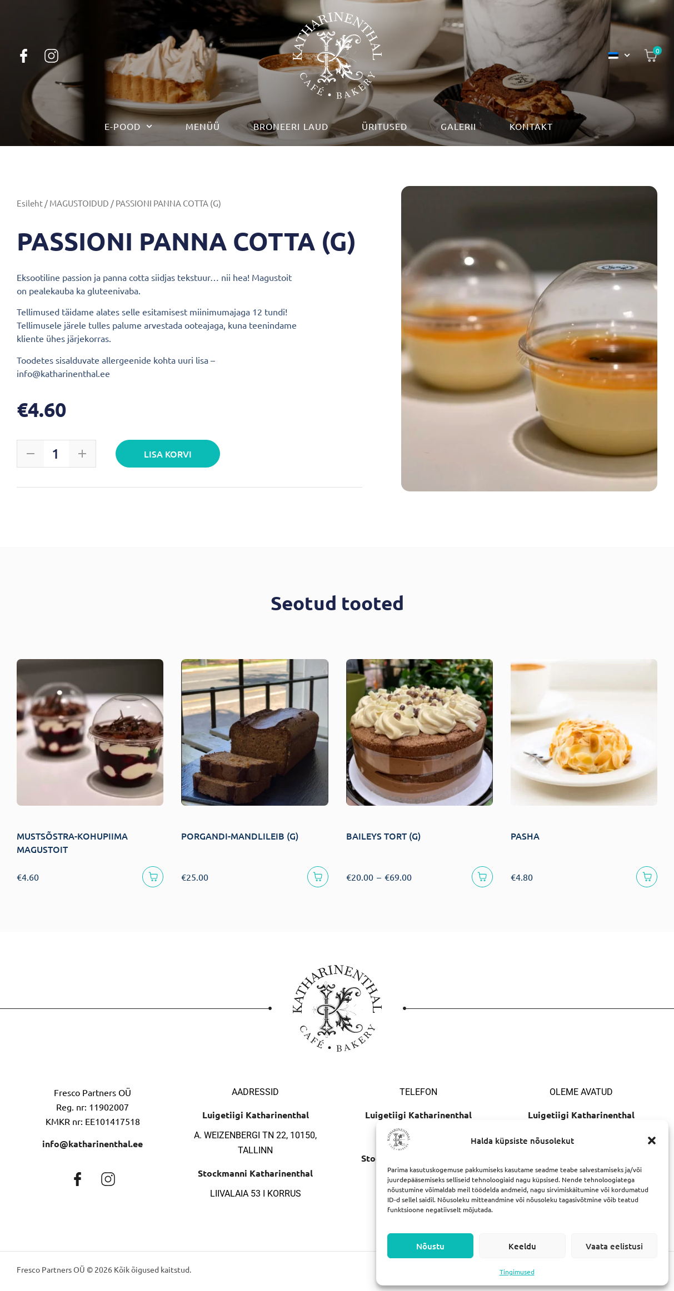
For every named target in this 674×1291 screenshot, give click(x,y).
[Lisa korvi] (150, 878)
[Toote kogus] (55, 453)
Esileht (30, 203)
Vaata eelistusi (614, 1246)
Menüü (203, 126)
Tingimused (517, 1271)
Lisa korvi (170, 453)
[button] (651, 1140)
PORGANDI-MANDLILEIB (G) (239, 836)
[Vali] (480, 878)
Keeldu (522, 1246)
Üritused (384, 126)
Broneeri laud (290, 126)
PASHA (525, 836)
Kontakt (531, 126)
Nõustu (430, 1246)
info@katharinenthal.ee (92, 1147)
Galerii (458, 126)
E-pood (128, 126)
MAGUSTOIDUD (79, 203)
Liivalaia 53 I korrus (255, 1197)
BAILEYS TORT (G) (383, 836)
